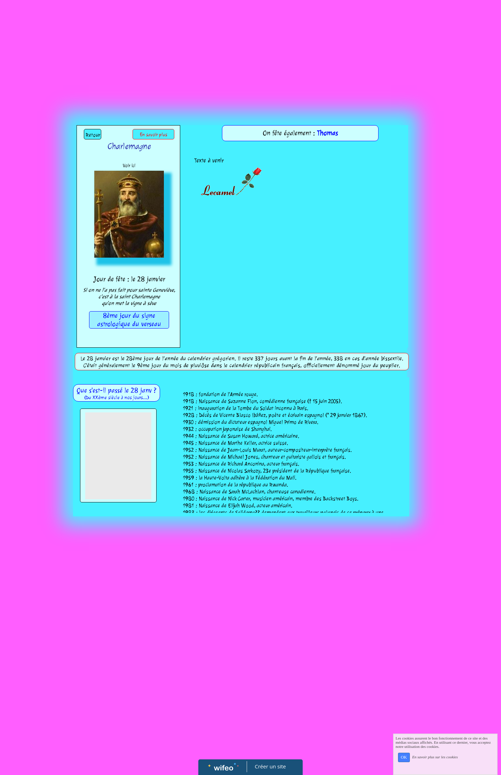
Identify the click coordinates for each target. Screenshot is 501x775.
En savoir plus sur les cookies (435, 757)
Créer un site (270, 766)
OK (404, 757)
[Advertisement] (250, 52)
